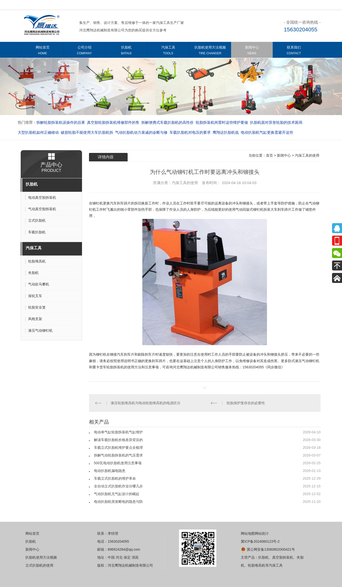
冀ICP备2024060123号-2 (260, 541)
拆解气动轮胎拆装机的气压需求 (118, 455)
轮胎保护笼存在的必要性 (246, 403)
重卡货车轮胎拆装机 (108, 367)
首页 (269, 155)
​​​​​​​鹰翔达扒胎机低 (226, 132)
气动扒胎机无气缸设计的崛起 (116, 494)
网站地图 (248, 533)
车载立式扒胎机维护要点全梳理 (118, 448)
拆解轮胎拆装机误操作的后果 (60, 122)
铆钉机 (97, 203)
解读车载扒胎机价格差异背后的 (118, 440)
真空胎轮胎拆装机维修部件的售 (113, 122)
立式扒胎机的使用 (39, 565)
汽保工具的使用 (307, 155)
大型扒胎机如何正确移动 (38, 132)
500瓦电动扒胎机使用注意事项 (118, 463)
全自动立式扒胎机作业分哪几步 (118, 486)
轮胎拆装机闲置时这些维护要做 (222, 122)
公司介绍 (84, 51)
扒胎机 (126, 51)
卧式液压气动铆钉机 (303, 361)
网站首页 (42, 51)
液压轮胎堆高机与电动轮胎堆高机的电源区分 (145, 403)
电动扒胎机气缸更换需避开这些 (267, 132)
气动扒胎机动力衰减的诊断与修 (141, 132)
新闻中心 (252, 51)
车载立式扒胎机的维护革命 (115, 478)
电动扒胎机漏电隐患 (109, 471)
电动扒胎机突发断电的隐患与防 (118, 502)
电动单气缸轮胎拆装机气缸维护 (118, 432)
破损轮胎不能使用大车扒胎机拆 (87, 132)
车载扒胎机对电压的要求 (190, 132)
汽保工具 (168, 51)
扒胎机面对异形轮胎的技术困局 (276, 122)
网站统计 (262, 533)
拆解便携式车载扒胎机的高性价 (167, 122)
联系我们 (294, 51)
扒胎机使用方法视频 (210, 51)
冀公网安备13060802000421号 (268, 549)
